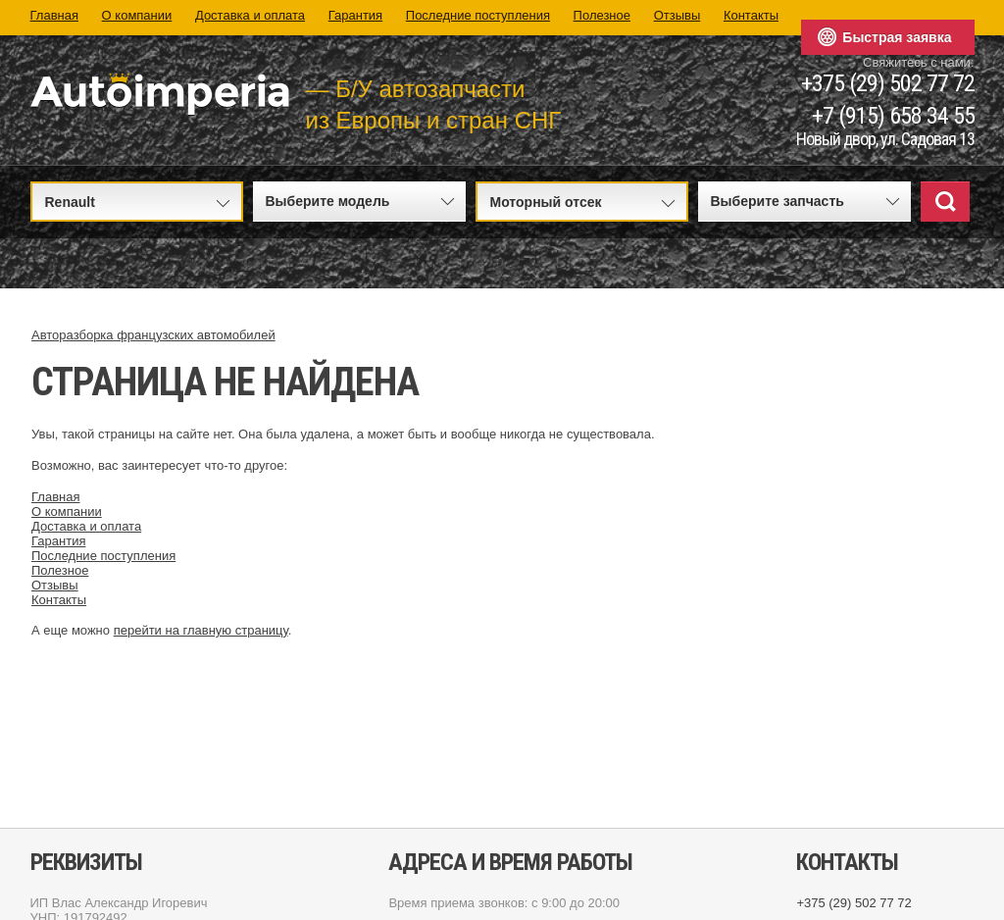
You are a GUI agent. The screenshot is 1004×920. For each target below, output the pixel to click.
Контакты (751, 15)
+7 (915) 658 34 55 (893, 116)
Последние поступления (478, 15)
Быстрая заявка (896, 37)
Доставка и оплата (250, 15)
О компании (137, 15)
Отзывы (677, 15)
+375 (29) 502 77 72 (888, 84)
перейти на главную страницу (201, 630)
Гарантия (355, 15)
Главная (54, 15)
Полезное (602, 15)
